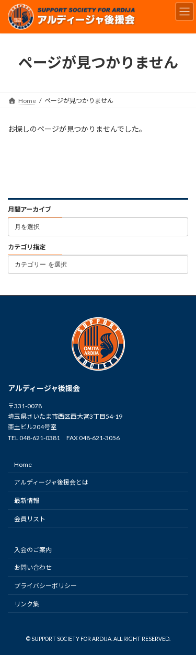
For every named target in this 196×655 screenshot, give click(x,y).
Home (23, 464)
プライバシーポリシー (45, 586)
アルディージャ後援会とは (51, 482)
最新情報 (26, 500)
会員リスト (29, 518)
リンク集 (26, 604)
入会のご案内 (33, 549)
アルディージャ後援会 (44, 388)
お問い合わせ (33, 567)
